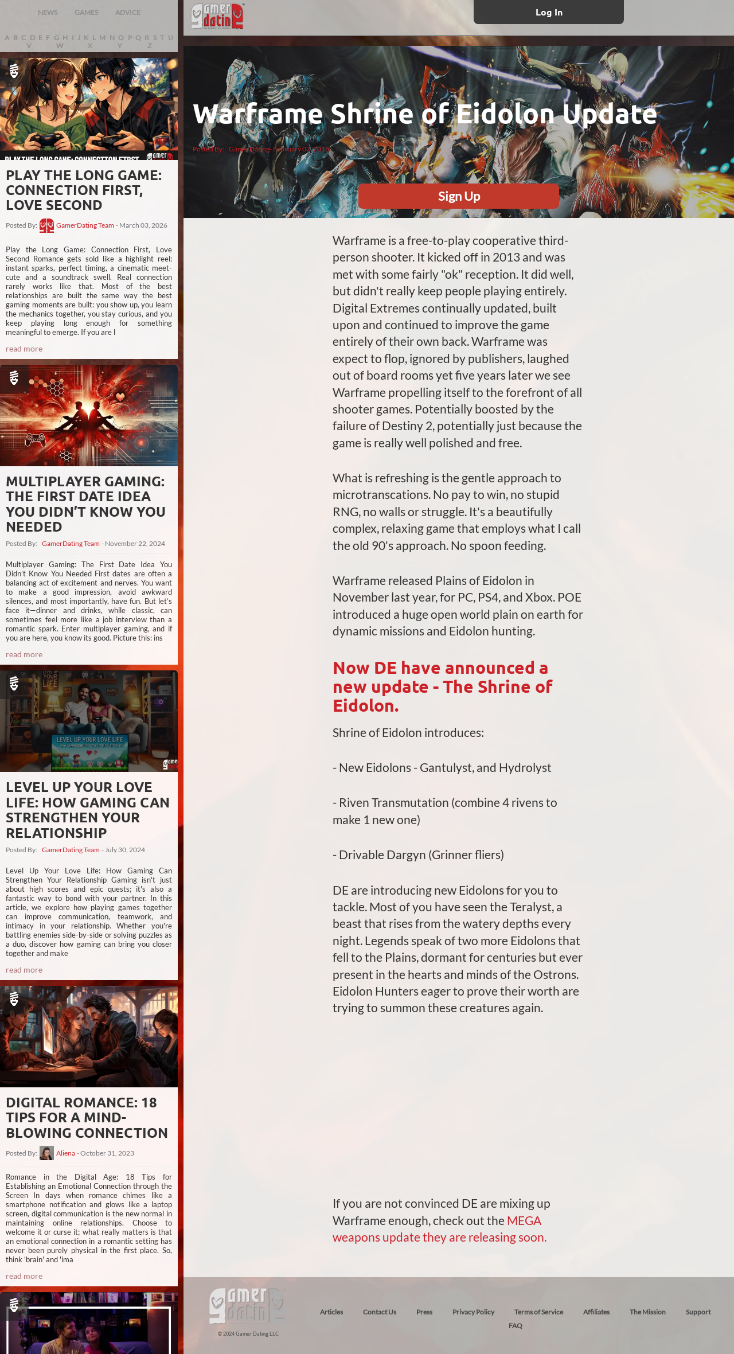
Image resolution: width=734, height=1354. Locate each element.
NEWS (47, 12)
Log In (549, 12)
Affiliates (596, 1312)
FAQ (515, 1325)
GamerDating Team (85, 225)
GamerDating (249, 149)
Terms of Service (538, 1312)
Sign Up (459, 196)
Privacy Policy (473, 1312)
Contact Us (379, 1312)
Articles (331, 1312)
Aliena (65, 1153)
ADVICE (127, 12)
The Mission (648, 1312)
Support (698, 1312)
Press (424, 1312)
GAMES (86, 12)
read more (24, 348)
